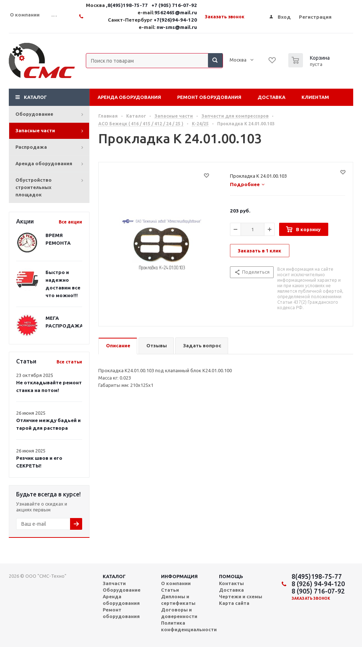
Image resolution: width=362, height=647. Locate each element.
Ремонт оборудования (209, 97)
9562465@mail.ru (175, 12)
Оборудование (34, 114)
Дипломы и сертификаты (178, 600)
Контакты (231, 583)
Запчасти (114, 583)
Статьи (170, 589)
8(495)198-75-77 (317, 576)
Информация (179, 576)
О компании (176, 583)
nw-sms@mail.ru (177, 27)
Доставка (271, 97)
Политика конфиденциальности (189, 626)
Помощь (231, 576)
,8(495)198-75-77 (127, 5)
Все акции (70, 221)
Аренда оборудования (43, 163)
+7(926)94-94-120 (175, 20)
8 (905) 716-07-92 (318, 591)
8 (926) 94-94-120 (318, 583)
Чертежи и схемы (240, 596)
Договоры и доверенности (179, 613)
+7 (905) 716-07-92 (174, 5)
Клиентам (315, 97)
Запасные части (35, 130)
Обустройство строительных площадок (33, 187)
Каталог (35, 97)
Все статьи (69, 361)
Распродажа (31, 146)
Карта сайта (234, 603)
